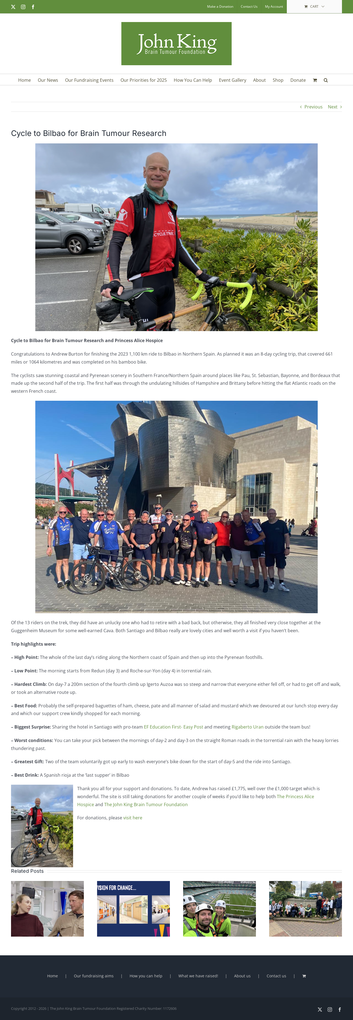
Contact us (276, 975)
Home (52, 975)
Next (333, 107)
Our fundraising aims (94, 975)
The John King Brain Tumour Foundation (146, 804)
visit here (132, 818)
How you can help (146, 975)
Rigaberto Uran (248, 727)
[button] (326, 79)
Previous (313, 107)
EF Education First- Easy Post (173, 727)
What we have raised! (198, 975)
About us (242, 975)
